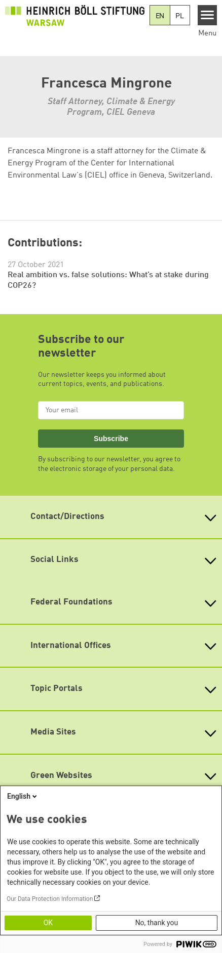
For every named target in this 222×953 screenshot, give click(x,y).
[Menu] (207, 15)
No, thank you (156, 923)
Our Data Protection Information (50, 898)
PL (179, 16)
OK (48, 923)
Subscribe (111, 439)
